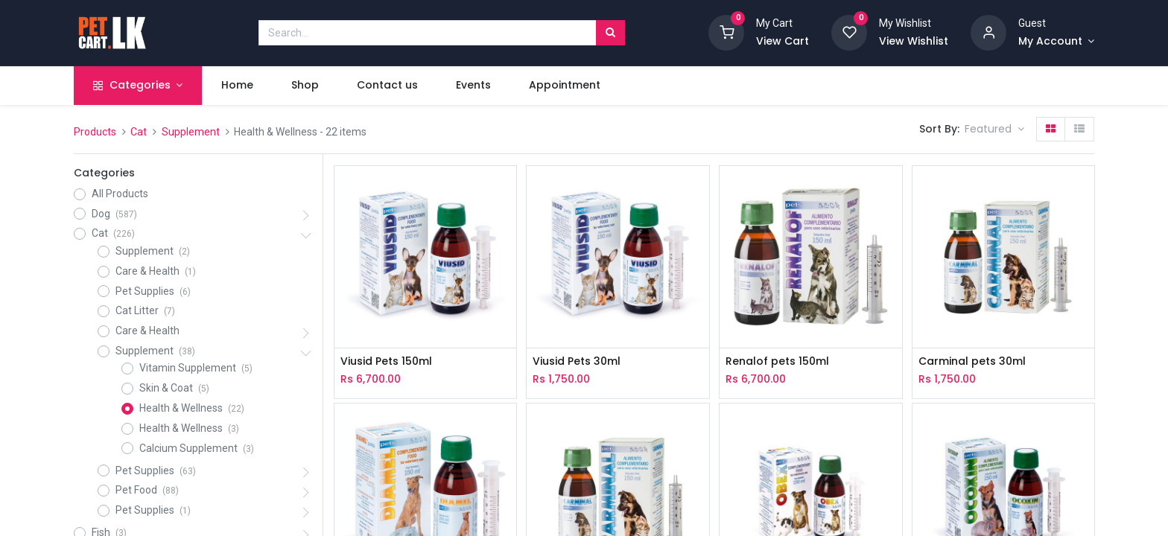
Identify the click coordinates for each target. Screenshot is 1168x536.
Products (95, 132)
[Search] (610, 32)
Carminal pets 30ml (972, 361)
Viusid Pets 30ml (576, 361)
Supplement (191, 132)
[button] (994, 129)
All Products (120, 194)
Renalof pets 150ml (777, 361)
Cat (138, 132)
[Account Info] (1056, 41)
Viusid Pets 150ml (386, 361)
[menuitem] (237, 85)
